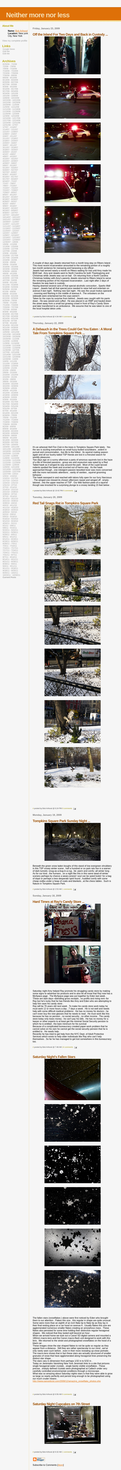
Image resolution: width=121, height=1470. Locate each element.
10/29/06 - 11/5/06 (11, 105)
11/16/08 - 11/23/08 (11, 345)
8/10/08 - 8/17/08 (10, 314)
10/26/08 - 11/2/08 (11, 339)
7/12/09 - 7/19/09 (10, 420)
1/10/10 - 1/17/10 (10, 478)
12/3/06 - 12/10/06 (11, 116)
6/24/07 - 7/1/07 (10, 181)
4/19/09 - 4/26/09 (10, 395)
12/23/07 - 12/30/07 (11, 240)
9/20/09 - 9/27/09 (10, 442)
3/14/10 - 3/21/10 (10, 498)
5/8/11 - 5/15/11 (10, 528)
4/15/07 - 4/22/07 (10, 159)
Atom (60, 1465)
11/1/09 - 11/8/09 (10, 456)
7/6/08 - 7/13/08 (10, 303)
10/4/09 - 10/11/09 (11, 447)
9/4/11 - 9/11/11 (10, 566)
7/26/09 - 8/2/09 (10, 424)
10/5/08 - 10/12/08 (11, 332)
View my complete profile (14, 41)
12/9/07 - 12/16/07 (11, 235)
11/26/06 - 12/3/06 (11, 114)
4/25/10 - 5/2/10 (10, 512)
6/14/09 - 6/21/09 (10, 413)
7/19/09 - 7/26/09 (10, 422)
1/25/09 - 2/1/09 (10, 368)
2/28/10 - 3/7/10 (10, 494)
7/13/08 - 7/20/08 (10, 305)
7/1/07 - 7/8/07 (9, 183)
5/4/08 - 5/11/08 (10, 282)
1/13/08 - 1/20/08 (10, 246)
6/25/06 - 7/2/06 (10, 64)
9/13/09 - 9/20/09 (10, 440)
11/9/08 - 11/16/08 (11, 343)
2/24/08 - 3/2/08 (10, 260)
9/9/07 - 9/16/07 (10, 206)
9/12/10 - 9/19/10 (10, 521)
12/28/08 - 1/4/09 (10, 359)
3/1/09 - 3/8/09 (9, 379)
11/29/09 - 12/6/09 (11, 465)
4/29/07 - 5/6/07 (10, 163)
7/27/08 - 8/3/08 (10, 309)
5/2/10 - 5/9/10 (9, 514)
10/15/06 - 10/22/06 (11, 100)
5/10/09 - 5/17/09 (10, 402)
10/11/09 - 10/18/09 (11, 449)
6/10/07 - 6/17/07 (10, 177)
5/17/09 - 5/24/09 (10, 404)
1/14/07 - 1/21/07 (10, 129)
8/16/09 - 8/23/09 (10, 431)
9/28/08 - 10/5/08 (10, 330)
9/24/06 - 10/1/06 (10, 93)
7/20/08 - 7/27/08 (10, 307)
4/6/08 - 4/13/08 (10, 273)
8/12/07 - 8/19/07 (10, 197)
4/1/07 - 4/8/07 (9, 154)
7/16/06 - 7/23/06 (10, 71)
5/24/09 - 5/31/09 (10, 406)
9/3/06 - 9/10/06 (10, 87)
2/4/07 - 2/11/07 (10, 136)
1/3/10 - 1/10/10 (10, 476)
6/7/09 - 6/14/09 (10, 411)
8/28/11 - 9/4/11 (10, 564)
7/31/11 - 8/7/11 (10, 555)
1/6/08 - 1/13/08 (10, 244)
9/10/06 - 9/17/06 (10, 89)
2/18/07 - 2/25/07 (10, 141)
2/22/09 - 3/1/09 (10, 377)
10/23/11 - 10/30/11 (11, 575)
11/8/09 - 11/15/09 (11, 458)
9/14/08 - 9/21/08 (10, 325)
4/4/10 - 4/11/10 (10, 505)
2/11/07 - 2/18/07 (10, 138)
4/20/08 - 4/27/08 (10, 278)
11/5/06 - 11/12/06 (11, 107)
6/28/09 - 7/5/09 (10, 415)
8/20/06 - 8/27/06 (10, 82)
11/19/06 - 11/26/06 (11, 111)
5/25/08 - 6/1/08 (10, 289)
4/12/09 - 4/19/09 (10, 393)
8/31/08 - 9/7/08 (10, 321)
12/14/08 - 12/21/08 (11, 354)
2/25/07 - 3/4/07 (10, 143)
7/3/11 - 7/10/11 (10, 546)
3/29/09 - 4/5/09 (10, 388)
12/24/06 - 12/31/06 (11, 123)
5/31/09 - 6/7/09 (10, 408)
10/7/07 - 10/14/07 (11, 215)
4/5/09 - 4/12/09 (10, 390)
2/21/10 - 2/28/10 (10, 492)
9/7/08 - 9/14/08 (10, 323)
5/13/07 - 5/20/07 (10, 168)
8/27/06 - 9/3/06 (10, 84)
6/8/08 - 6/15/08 (10, 294)
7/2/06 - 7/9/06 (9, 66)
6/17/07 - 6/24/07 (10, 179)
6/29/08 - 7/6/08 (10, 300)
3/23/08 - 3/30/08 (10, 269)
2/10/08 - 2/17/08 (10, 255)
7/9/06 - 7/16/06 (10, 69)
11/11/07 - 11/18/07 (11, 226)
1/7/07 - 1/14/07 (10, 127)
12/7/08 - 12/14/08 (11, 352)
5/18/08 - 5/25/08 (10, 287)
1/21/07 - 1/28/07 (10, 132)
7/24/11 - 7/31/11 (10, 552)
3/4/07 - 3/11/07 (10, 145)
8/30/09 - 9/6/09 (10, 435)
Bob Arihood (21, 31)
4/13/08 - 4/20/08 (10, 276)
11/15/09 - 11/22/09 (11, 460)
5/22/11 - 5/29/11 (10, 532)
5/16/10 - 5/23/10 (10, 519)
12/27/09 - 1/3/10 (10, 474)
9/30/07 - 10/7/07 (10, 213)
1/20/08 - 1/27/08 (10, 249)
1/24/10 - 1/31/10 (10, 483)
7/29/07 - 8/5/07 (10, 192)
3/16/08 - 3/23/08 (10, 267)
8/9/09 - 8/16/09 (10, 429)
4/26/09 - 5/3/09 (10, 397)
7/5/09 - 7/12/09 (10, 417)
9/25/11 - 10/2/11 (10, 573)
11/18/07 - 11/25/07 (11, 228)
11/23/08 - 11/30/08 (11, 348)
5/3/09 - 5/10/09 (10, 399)
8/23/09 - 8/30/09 (10, 433)
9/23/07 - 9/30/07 (10, 210)
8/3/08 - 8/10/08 (10, 312)
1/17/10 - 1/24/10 (10, 480)
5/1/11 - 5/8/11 (9, 525)
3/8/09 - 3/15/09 (10, 381)
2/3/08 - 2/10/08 (10, 253)
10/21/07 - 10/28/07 (11, 219)
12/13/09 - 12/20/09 (11, 469)
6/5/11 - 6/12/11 (10, 537)
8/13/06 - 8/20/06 (10, 80)
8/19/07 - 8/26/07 (10, 199)
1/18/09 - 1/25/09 (10, 366)
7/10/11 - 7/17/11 (10, 548)
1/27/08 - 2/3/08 (10, 251)
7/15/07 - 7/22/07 (10, 188)
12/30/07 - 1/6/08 (10, 242)
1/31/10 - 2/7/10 (10, 485)
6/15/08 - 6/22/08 (10, 296)
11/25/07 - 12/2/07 (11, 231)
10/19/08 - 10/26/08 (11, 336)
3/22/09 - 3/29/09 (10, 386)
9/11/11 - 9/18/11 (10, 568)
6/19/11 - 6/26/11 (10, 541)
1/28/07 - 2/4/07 (10, 134)
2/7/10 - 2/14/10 (10, 487)
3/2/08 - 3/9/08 (9, 262)
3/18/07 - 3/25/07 (10, 150)
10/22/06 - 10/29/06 (11, 102)
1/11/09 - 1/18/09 (10, 363)
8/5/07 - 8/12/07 (10, 195)
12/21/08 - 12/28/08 (11, 357)
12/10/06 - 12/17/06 (11, 118)
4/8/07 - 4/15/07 (10, 156)
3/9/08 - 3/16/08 (10, 264)
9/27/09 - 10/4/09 (10, 444)
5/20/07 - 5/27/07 (10, 170)
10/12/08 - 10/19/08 (11, 334)
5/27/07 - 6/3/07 (10, 172)
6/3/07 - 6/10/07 (10, 174)
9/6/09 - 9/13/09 (10, 438)
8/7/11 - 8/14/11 (10, 557)
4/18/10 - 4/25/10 (10, 510)
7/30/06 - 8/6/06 (10, 75)
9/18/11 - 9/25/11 (10, 570)
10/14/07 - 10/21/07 (11, 217)
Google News (9, 49)
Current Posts (9, 577)
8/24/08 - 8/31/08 (10, 318)
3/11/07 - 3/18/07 (10, 147)
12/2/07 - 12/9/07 (10, 233)
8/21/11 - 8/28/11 (10, 561)
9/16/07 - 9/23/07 (10, 208)
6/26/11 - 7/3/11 (10, 543)
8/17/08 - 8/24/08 (10, 316)
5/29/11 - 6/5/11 (10, 534)
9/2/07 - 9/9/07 (9, 204)
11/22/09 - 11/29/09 (11, 462)
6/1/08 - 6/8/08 (9, 291)
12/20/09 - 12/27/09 (11, 471)
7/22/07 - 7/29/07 (10, 190)
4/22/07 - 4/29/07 (10, 161)
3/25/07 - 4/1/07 (10, 152)
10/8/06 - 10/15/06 (11, 98)
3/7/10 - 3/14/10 (10, 496)
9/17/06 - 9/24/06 (10, 91)
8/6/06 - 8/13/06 (10, 78)
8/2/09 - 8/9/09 (9, 426)
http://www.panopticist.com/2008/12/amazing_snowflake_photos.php (67, 1381)
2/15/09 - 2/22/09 (10, 375)
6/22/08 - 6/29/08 (10, 298)
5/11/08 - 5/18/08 (10, 285)
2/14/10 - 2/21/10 (10, 489)
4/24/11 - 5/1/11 (10, 523)
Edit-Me (6, 51)
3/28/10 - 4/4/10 (10, 503)
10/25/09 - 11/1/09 (11, 453)
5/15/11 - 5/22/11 (10, 530)
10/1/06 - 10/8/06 (10, 96)
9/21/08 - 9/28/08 (10, 327)
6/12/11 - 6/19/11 (10, 539)
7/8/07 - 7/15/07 (10, 186)
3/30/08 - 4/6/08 (10, 271)
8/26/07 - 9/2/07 (10, 201)
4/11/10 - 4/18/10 (10, 507)
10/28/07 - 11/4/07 (11, 222)
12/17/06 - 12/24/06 (11, 120)
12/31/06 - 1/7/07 (10, 125)
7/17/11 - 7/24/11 (10, 550)
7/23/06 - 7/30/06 (10, 73)
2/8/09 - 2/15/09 (10, 372)
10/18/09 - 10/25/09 (11, 451)
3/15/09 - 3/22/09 (10, 384)
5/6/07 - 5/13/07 (10, 165)
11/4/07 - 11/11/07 (11, 224)
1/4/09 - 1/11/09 (10, 361)
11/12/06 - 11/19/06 (11, 109)
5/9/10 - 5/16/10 (10, 516)
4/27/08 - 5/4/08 (10, 280)
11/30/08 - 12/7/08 (11, 350)
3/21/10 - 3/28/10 (10, 501)
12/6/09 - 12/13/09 (11, 467)
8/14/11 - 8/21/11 (10, 559)
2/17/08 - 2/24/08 (10, 258)
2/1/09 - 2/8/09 (9, 370)
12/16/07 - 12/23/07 (11, 237)
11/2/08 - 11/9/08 (10, 341)
